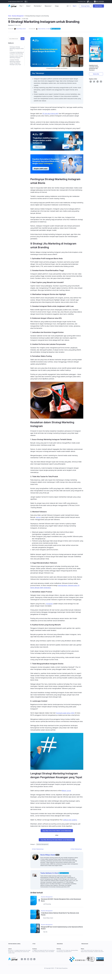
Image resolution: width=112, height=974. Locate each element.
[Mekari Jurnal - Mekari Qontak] (56, 165)
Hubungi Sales (85, 6)
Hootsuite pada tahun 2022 (65, 713)
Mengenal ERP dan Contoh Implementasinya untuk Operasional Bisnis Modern (62, 927)
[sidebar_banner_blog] (96, 49)
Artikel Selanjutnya (76, 849)
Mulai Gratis (98, 6)
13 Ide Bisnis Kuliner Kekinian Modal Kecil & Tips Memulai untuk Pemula (60, 914)
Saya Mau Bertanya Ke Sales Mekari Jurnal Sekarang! (57, 840)
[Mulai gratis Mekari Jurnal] (56, 142)
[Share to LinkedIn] (97, 81)
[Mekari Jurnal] (12, 6)
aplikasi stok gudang (70, 820)
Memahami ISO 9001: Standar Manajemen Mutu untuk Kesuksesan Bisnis (61, 900)
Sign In (74, 6)
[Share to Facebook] (101, 81)
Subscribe (96, 74)
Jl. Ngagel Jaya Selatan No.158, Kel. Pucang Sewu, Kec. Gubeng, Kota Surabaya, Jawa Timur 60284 (43, 951)
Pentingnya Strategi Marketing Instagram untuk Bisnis (17, 48)
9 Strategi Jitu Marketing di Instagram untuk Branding (17, 53)
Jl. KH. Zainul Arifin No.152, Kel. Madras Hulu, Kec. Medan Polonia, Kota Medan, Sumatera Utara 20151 (92, 951)
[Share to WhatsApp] (94, 81)
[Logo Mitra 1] (26, 2)
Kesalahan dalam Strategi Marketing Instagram (16, 56)
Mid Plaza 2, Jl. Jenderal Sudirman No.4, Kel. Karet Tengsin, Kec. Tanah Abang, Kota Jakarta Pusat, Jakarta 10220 (19, 951)
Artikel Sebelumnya (37, 849)
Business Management (18, 15)
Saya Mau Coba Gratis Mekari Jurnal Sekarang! (57, 830)
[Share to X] (90, 81)
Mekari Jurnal (66, 790)
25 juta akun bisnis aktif (50, 113)
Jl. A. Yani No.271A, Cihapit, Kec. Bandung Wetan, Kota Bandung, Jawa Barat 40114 (67, 951)
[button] (69, 6)
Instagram (49, 603)
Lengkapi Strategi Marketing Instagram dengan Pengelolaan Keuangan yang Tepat (15, 62)
